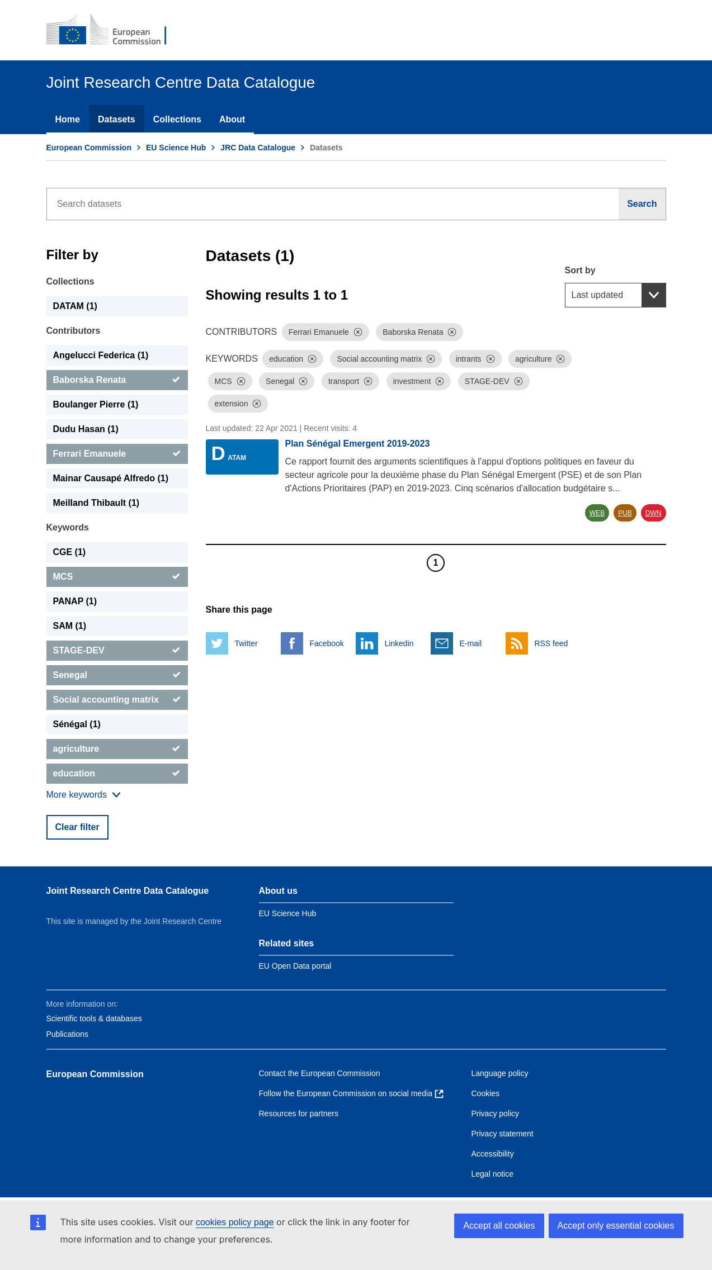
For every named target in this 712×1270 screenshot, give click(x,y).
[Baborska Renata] (117, 380)
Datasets (116, 119)
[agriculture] (117, 749)
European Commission (88, 147)
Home (67, 119)
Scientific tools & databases (94, 1018)
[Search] (642, 204)
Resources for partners (298, 1113)
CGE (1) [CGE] (69, 552)
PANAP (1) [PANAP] (75, 601)
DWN (653, 513)
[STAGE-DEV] (117, 651)
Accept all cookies (499, 1225)
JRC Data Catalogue (257, 147)
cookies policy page (235, 1222)
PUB (625, 513)
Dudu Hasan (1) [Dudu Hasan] (86, 429)
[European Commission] (114, 30)
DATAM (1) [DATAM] (75, 306)
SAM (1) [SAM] (70, 626)
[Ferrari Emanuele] (117, 454)
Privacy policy (495, 1113)
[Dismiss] (357, 332)
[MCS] (117, 577)
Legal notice (492, 1173)
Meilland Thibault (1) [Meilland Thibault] (96, 503)
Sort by (580, 270)
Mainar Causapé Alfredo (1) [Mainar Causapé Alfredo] (111, 478)
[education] (117, 774)
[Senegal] (117, 675)
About (232, 119)
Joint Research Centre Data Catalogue (127, 890)
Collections (177, 119)
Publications (67, 1034)
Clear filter (77, 827)
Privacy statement (502, 1133)
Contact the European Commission (319, 1073)
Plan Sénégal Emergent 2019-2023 (357, 443)
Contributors (73, 330)
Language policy (500, 1073)
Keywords (67, 527)
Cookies (485, 1093)
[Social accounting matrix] (117, 700)
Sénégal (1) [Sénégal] (77, 724)
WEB (597, 513)
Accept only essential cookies (616, 1225)
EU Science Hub (176, 147)
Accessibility (492, 1153)
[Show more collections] (83, 795)
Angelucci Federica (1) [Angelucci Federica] (101, 355)
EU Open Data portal (295, 965)
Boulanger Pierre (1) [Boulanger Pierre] (96, 404)
